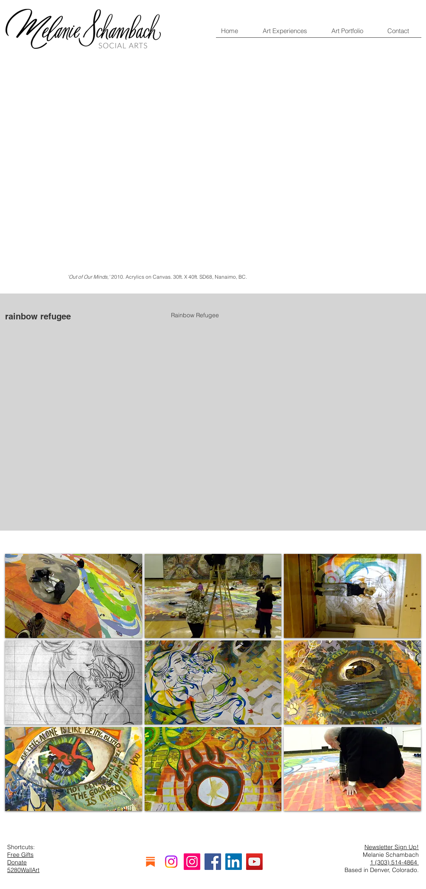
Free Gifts (20, 854)
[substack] (150, 861)
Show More (213, 827)
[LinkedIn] (233, 861)
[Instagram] (171, 861)
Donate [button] (17, 862)
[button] (73, 596)
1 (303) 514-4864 (394, 862)
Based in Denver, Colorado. (382, 870)
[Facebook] (213, 861)
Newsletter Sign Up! (391, 847)
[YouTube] (254, 861)
